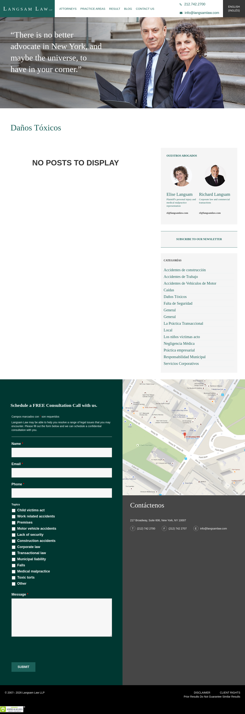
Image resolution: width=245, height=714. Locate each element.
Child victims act (31, 510)
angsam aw (27, 8)
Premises (25, 522)
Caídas (169, 290)
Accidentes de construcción (185, 270)
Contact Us (145, 8)
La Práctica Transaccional (183, 323)
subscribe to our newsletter (199, 239)
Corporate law (28, 547)
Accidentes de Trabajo (181, 276)
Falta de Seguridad (178, 303)
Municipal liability (31, 559)
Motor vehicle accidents (36, 528)
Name (17, 444)
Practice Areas (92, 8)
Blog (128, 8)
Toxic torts (26, 577)
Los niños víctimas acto (182, 337)
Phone (17, 484)
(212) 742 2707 (175, 528)
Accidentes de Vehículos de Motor (190, 283)
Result (114, 8)
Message (19, 594)
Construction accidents (36, 541)
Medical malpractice (33, 571)
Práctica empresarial (179, 350)
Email (17, 464)
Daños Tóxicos (175, 297)
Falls (21, 565)
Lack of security (30, 535)
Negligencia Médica (179, 343)
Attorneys (68, 8)
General (170, 310)
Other (21, 583)
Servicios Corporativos (181, 363)
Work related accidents (36, 516)
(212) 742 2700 (143, 528)
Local (168, 330)
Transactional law (31, 553)
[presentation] (40, 649)
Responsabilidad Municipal (185, 357)
